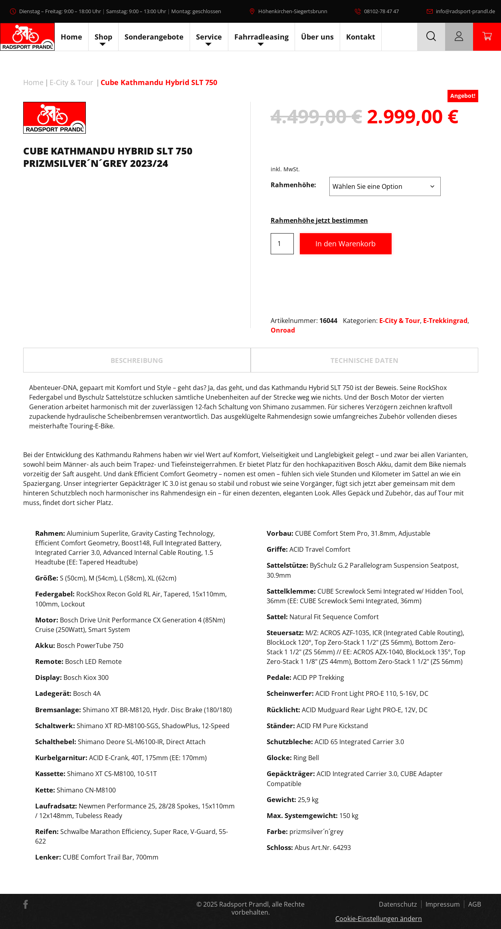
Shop (103, 37)
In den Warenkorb (345, 243)
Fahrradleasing (261, 37)
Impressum (443, 904)
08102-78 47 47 (381, 11)
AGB (474, 904)
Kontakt (360, 37)
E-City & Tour (71, 82)
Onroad (283, 330)
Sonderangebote (154, 37)
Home (71, 37)
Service (209, 37)
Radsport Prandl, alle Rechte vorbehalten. (262, 908)
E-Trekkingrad (445, 320)
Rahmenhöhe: (293, 184)
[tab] (137, 360)
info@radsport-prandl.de (465, 11)
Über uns (317, 37)
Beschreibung (137, 360)
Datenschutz (398, 904)
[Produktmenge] (282, 243)
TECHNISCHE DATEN (364, 360)
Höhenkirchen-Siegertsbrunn (292, 11)
